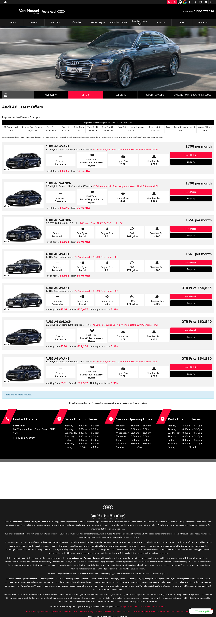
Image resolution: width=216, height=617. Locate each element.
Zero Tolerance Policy (83, 612)
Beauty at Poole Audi (140, 22)
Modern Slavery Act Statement (130, 612)
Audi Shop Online (118, 22)
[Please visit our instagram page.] (200, 2)
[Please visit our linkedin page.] (211, 2)
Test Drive (120, 94)
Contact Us (203, 22)
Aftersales (76, 22)
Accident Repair (97, 22)
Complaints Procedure (104, 612)
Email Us (171, 2)
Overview (51, 94)
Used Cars (55, 22)
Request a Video (154, 94)
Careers (182, 22)
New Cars (34, 22)
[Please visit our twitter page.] (195, 2)
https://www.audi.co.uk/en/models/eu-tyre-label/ (143, 607)
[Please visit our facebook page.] (189, 2)
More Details (191, 155)
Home (13, 22)
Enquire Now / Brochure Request (192, 94)
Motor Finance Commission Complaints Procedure (167, 612)
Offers (86, 94)
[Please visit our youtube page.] (205, 2)
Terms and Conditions (62, 612)
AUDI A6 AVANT (57, 146)
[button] (201, 611)
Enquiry (191, 161)
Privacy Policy (45, 612)
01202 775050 (154, 2)
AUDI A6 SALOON (58, 183)
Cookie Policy (32, 612)
